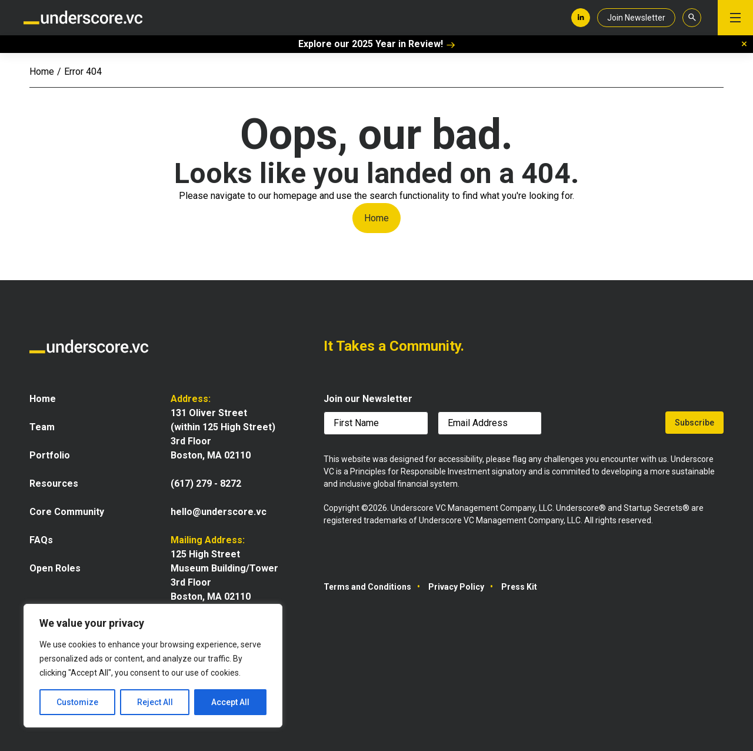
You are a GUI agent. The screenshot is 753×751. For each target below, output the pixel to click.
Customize (77, 702)
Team (42, 427)
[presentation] (604, 425)
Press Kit (519, 587)
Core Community (66, 511)
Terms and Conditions (367, 587)
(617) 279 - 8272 (206, 483)
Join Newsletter (636, 17)
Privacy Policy (456, 587)
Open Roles (55, 568)
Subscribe (694, 422)
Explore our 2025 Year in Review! (376, 43)
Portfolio (49, 455)
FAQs (41, 540)
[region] (153, 665)
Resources (53, 483)
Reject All (155, 702)
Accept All (230, 702)
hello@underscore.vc (218, 511)
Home (41, 71)
